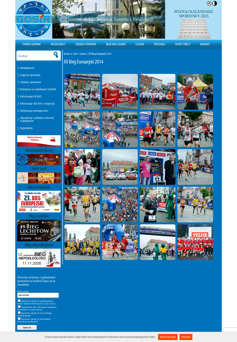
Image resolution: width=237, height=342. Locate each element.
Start (75, 54)
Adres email (22, 291)
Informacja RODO (30, 96)
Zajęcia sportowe (30, 75)
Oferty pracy (182, 44)
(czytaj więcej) (48, 303)
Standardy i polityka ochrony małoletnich (37, 119)
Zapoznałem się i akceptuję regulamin (37, 308)
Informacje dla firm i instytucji (37, 103)
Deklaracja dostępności (34, 110)
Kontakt (205, 44)
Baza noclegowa (116, 44)
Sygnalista (26, 128)
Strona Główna (31, 44)
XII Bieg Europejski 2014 (100, 54)
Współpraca (27, 67)
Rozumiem (185, 337)
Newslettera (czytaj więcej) (29, 309)
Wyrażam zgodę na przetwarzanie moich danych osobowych (36, 302)
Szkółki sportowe (85, 44)
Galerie (139, 44)
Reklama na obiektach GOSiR (38, 89)
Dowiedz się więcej (168, 337)
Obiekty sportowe (30, 82)
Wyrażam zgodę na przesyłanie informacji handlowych (34, 320)
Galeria (83, 54)
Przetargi (159, 44)
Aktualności (58, 44)
